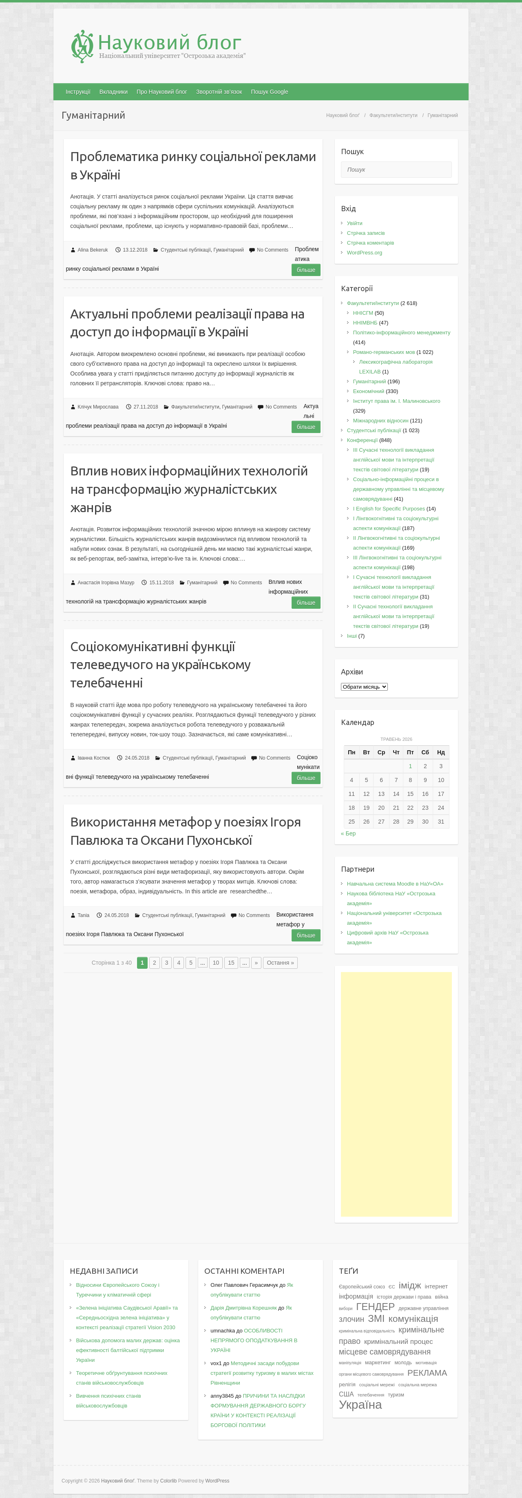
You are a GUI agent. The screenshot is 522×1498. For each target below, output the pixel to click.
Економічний (368, 391)
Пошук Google (269, 91)
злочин (351, 1319)
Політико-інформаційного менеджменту (402, 332)
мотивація (426, 1362)
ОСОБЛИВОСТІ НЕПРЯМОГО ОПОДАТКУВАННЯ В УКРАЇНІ (253, 1340)
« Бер (348, 833)
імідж (410, 1285)
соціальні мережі (377, 1384)
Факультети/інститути (393, 115)
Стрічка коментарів (370, 243)
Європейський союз (362, 1287)
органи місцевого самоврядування (371, 1374)
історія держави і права (404, 1297)
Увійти (355, 223)
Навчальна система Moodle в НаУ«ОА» (395, 884)
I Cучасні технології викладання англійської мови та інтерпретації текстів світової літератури (393, 587)
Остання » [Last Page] (280, 962)
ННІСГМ (363, 313)
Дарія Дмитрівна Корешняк (243, 1308)
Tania (84, 915)
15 (231, 962)
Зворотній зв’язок (219, 91)
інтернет (436, 1286)
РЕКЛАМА (427, 1372)
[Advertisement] (396, 1094)
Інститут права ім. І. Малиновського (396, 401)
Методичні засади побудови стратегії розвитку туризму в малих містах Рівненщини (261, 1373)
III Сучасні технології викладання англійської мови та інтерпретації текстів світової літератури (393, 460)
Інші (352, 636)
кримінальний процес (398, 1342)
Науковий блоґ (342, 115)
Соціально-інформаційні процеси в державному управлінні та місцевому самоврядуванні (399, 489)
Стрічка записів (366, 233)
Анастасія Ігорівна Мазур (106, 583)
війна (442, 1297)
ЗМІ (376, 1318)
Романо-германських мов (384, 352)
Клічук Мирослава (98, 407)
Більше (306, 270)
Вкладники (114, 91)
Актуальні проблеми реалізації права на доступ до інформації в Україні (187, 322)
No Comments (272, 250)
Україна (360, 1404)
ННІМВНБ (365, 323)
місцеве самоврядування (385, 1351)
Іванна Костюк (94, 758)
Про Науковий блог (162, 91)
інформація (356, 1296)
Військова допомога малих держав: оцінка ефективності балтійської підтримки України (127, 1350)
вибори (345, 1308)
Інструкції (78, 91)
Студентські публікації (186, 250)
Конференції (362, 440)
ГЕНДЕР (375, 1306)
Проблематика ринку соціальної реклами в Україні (193, 165)
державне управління (423, 1308)
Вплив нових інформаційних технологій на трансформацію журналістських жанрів (189, 489)
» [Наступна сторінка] (256, 962)
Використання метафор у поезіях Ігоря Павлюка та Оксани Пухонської (185, 830)
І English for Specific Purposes (389, 509)
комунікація (413, 1318)
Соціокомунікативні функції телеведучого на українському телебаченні (160, 664)
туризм (396, 1395)
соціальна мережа (417, 1384)
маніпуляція (350, 1363)
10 (216, 962)
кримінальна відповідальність (367, 1331)
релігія (347, 1384)
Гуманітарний (228, 250)
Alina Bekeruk (93, 250)
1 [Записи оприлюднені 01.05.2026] (410, 766)
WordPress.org (364, 253)
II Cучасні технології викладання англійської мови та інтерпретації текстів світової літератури (393, 616)
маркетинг (378, 1362)
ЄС (392, 1286)
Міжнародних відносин (381, 421)
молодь (403, 1362)
